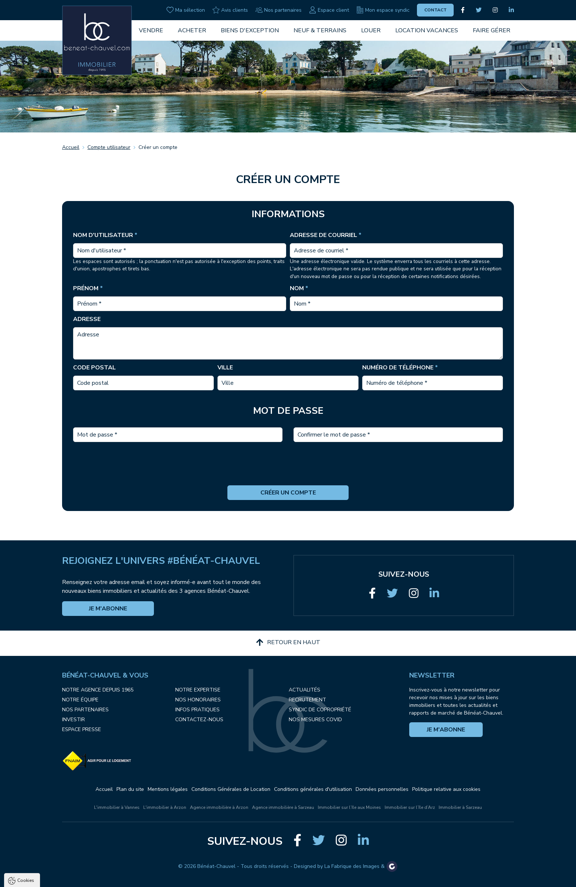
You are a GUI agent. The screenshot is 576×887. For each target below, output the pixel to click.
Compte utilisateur (108, 147)
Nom (299, 288)
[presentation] (288, 471)
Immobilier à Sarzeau (460, 807)
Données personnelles (382, 789)
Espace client (329, 10)
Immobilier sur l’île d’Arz (410, 807)
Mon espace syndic (383, 10)
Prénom (88, 288)
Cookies (25, 798)
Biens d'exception (250, 30)
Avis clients (230, 10)
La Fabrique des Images (351, 866)
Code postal (94, 368)
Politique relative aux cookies (446, 789)
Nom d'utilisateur (105, 235)
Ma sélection (185, 10)
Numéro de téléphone (400, 368)
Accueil (70, 147)
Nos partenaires (278, 10)
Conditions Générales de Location (230, 789)
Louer (371, 30)
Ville (225, 368)
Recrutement (307, 699)
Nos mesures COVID (315, 719)
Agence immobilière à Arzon (219, 807)
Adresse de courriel (325, 235)
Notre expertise (197, 689)
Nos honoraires (198, 699)
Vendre (151, 30)
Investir (73, 719)
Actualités (304, 689)
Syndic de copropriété (320, 709)
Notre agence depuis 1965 (97, 689)
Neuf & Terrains (320, 30)
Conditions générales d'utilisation (313, 789)
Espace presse (81, 729)
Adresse (87, 319)
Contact (435, 10)
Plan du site (130, 789)
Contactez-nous (199, 719)
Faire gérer (491, 30)
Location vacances (426, 30)
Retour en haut (288, 642)
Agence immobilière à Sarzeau (283, 807)
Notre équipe (80, 699)
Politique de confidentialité (43, 864)
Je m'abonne (108, 609)
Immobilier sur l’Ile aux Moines (349, 807)
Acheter (192, 30)
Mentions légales (168, 789)
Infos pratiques (197, 709)
